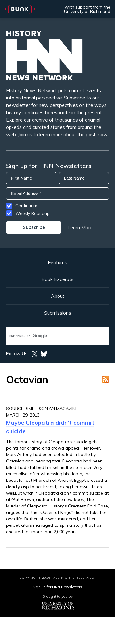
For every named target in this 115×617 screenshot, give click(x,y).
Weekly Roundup (32, 213)
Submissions (57, 313)
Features (57, 262)
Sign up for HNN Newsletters (57, 587)
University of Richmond (87, 11)
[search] (51, 336)
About (57, 296)
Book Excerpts (57, 279)
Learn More (80, 227)
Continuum (26, 205)
